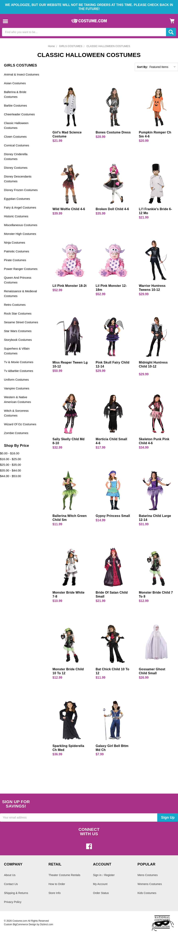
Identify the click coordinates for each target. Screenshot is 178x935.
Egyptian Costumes (17, 198)
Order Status (101, 893)
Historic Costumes (16, 216)
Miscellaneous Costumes (20, 225)
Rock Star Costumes (18, 313)
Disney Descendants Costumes (18, 179)
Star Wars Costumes (18, 331)
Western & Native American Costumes (17, 399)
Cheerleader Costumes (19, 114)
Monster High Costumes (20, 233)
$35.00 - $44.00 (10, 470)
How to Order (56, 884)
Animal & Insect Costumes (21, 74)
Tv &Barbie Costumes (18, 370)
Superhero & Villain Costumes (17, 351)
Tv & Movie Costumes (18, 362)
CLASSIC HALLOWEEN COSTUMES (108, 46)
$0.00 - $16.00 (9, 453)
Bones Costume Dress (113, 132)
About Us (10, 875)
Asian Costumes (15, 83)
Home (51, 46)
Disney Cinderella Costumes (16, 156)
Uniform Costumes (16, 379)
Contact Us (11, 884)
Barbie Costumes (15, 105)
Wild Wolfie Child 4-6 (68, 209)
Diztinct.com (46, 924)
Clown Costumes (15, 136)
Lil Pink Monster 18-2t (69, 285)
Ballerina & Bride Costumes (15, 94)
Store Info (54, 893)
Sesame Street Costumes (21, 322)
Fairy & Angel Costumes (20, 207)
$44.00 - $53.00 (10, 476)
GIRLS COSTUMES (70, 46)
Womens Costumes (149, 884)
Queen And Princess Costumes (17, 280)
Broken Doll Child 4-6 (112, 209)
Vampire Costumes (16, 388)
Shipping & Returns (16, 893)
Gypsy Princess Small (113, 515)
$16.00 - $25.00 (10, 459)
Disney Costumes (16, 167)
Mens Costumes (147, 875)
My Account (100, 884)
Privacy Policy (12, 902)
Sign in (97, 875)
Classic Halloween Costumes (16, 125)
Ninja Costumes (14, 242)
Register (109, 875)
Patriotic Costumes (16, 251)
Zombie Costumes (16, 433)
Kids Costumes (146, 893)
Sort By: (142, 67)
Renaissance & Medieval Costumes (20, 293)
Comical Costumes (16, 145)
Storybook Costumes (18, 339)
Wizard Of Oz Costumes (20, 424)
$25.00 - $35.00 (10, 464)
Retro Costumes (15, 304)
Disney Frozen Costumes (21, 190)
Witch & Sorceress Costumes (16, 413)
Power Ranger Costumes (21, 269)
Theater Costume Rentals (64, 875)
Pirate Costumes (15, 260)
